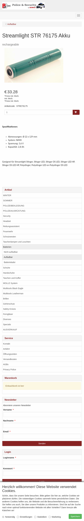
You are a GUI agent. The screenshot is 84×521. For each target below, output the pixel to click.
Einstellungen (24, 517)
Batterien (7, 247)
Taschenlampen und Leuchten (17, 242)
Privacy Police (9, 369)
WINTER (7, 195)
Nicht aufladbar (11, 252)
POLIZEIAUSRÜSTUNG (14, 211)
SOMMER (7, 200)
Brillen (6, 298)
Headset (7, 221)
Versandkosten (10, 359)
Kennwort (8, 468)
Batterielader (9, 262)
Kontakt (6, 344)
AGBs (6, 364)
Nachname (8, 420)
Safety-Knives (9, 309)
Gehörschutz (9, 304)
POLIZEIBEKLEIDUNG (13, 206)
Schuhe (6, 268)
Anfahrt (6, 349)
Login (41, 481)
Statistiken (40, 517)
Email (6, 431)
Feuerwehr (8, 231)
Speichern (75, 516)
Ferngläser (8, 314)
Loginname (8, 457)
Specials (7, 324)
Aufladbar (8, 257)
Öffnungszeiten (10, 354)
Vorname (7, 410)
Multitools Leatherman (13, 293)
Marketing (55, 517)
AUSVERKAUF (10, 329)
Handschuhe (9, 273)
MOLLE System (10, 283)
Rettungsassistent (11, 226)
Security (7, 216)
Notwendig (8, 517)
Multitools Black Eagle (13, 288)
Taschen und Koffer (12, 278)
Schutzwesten (9, 236)
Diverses (7, 319)
